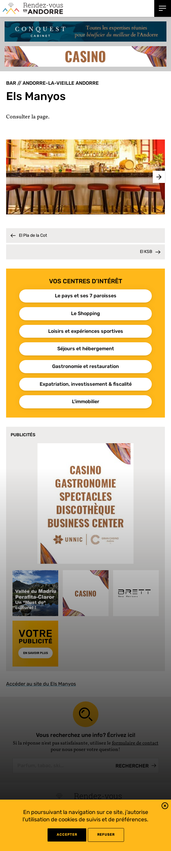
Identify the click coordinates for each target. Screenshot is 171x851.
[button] (165, 807)
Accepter (67, 835)
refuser (106, 835)
